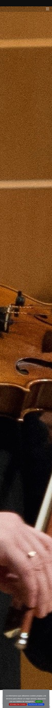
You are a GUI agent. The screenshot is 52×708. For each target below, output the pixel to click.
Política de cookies (36, 704)
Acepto (39, 701)
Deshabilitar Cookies (18, 704)
